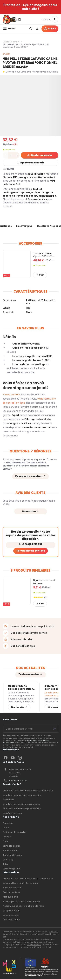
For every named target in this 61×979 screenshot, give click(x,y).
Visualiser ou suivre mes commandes (22, 795)
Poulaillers (8, 823)
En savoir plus (24, 226)
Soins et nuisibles (11, 845)
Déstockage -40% (12, 868)
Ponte (5, 841)
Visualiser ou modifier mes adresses (21, 804)
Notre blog (8, 859)
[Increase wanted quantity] (17, 155)
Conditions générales (31, 934)
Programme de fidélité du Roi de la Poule (23, 906)
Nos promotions (11, 910)
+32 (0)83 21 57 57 (18, 780)
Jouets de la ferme (12, 855)
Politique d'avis (10, 896)
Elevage (7, 836)
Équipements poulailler (14, 832)
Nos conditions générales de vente (21, 883)
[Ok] (54, 729)
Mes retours (8, 799)
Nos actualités (30, 668)
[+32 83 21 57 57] (55, 19)
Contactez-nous (11, 919)
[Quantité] (11, 155)
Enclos (6, 827)
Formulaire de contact (30, 550)
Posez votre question (46, 71)
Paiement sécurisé (12, 887)
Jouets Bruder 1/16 (11, 41)
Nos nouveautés (11, 915)
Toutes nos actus (28, 674)
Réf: (4, 168)
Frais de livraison (11, 892)
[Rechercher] (30, 29)
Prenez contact (11, 394)
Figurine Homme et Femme (44, 582)
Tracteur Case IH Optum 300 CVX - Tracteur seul (43, 255)
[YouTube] (13, 758)
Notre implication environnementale (21, 901)
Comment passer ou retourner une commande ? (28, 790)
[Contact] (46, 19)
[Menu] (9, 29)
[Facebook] (5, 758)
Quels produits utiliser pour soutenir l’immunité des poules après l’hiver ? (21, 687)
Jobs (5, 864)
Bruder (6, 54)
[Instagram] (20, 758)
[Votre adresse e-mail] (30, 729)
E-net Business (34, 944)
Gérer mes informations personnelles (22, 808)
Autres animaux (11, 850)
